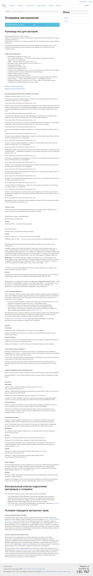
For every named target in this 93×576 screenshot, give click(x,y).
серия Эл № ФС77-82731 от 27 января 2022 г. (34, 569)
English (66, 18)
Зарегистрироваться (41, 24)
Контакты (58, 5)
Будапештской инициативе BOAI (24, 550)
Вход (90, 1)
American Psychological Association (18, 318)
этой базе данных (25, 96)
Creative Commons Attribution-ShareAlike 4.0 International (55, 571)
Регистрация (83, 1)
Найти (87, 5)
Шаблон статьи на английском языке (15, 88)
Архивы (51, 5)
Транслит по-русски (36, 310)
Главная (8, 11)
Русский (66, 21)
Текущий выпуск (41, 5)
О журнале (12, 5)
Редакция (20, 5)
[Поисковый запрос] (75, 5)
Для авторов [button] (30, 5)
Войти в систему (29, 24)
